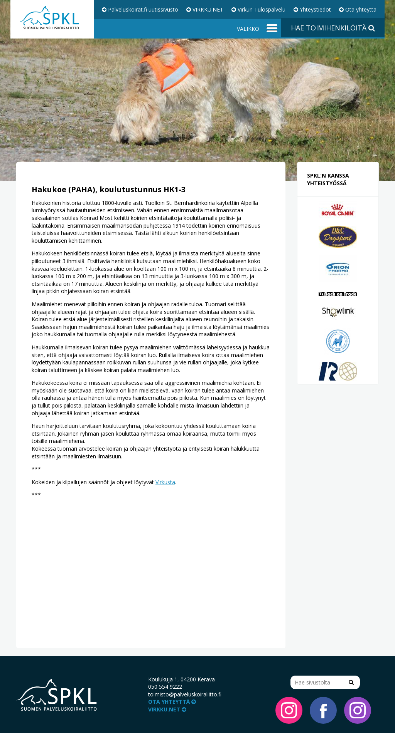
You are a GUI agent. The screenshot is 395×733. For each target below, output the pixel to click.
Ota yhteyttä (357, 9)
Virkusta (165, 482)
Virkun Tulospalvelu (258, 9)
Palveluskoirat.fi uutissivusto (140, 9)
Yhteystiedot (312, 9)
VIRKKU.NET (204, 9)
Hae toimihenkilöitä (333, 27)
